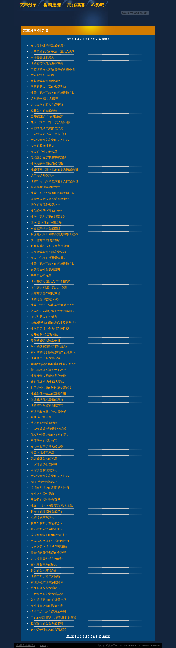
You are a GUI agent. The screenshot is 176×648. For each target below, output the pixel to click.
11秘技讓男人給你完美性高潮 (50, 246)
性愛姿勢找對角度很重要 (47, 63)
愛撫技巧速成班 (41, 417)
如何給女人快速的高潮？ (47, 529)
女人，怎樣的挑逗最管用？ (48, 257)
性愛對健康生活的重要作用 (48, 393)
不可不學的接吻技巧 (44, 440)
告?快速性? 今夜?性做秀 (47, 116)
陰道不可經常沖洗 (42, 452)
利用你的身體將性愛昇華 (47, 511)
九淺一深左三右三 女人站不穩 (50, 122)
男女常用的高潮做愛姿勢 (47, 594)
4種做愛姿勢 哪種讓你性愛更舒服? (53, 322)
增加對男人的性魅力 (44, 316)
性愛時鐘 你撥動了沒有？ (47, 299)
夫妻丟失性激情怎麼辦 (45, 269)
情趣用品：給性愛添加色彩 (48, 611)
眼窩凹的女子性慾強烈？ (47, 523)
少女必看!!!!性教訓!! (43, 145)
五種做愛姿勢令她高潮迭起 (48, 252)
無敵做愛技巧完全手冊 (45, 340)
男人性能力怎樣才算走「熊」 (50, 134)
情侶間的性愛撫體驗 (44, 423)
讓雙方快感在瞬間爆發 (45, 293)
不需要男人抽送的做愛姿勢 (48, 86)
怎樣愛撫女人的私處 (44, 458)
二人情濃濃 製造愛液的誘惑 (49, 428)
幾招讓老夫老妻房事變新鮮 (48, 157)
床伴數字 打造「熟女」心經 (49, 287)
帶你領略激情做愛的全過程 (48, 552)
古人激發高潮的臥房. (44, 564)
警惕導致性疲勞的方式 (45, 187)
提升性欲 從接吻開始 (44, 334)
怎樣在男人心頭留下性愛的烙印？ (53, 311)
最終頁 (106, 38)
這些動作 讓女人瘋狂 (44, 98)
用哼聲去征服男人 (42, 57)
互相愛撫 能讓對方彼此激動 (49, 346)
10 (100, 38)
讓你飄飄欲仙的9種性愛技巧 (49, 535)
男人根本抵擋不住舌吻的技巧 (50, 540)
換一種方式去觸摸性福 (45, 240)
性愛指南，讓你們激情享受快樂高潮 (54, 169)
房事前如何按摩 (41, 275)
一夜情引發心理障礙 (44, 464)
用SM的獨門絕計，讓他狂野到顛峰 (53, 617)
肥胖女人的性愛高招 (44, 110)
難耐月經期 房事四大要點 (47, 381)
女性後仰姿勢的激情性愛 (47, 605)
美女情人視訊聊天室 (25, 645)
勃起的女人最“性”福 (43, 570)
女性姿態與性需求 (42, 493)
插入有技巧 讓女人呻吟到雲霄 (50, 281)
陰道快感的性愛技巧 (44, 470)
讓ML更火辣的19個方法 (46, 222)
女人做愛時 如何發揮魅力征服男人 (53, 352)
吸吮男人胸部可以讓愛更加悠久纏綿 (54, 234)
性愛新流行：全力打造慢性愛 (50, 328)
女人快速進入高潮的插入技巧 (50, 140)
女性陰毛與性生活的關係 (47, 582)
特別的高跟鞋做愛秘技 (45, 204)
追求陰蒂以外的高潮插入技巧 (50, 487)
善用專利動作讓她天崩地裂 (48, 369)
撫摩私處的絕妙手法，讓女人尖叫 (53, 51)
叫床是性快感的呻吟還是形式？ (51, 387)
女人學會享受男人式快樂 (47, 446)
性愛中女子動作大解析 (45, 576)
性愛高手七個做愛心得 (45, 358)
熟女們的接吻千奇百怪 (45, 499)
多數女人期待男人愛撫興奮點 (50, 198)
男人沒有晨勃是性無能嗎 (47, 558)
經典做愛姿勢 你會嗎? (45, 81)
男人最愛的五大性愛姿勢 (47, 104)
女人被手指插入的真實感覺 (48, 629)
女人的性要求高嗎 (42, 75)
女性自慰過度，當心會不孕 (48, 411)
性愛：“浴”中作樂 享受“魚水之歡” (52, 305)
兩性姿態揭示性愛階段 (45, 228)
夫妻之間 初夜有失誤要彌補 (49, 546)
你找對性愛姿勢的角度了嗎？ (50, 434)
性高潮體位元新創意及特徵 (48, 375)
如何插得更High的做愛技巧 (48, 599)
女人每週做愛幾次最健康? (48, 45)
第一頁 (70, 38)
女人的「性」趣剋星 (44, 151)
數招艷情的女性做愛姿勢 (47, 623)
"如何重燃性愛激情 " (44, 481)
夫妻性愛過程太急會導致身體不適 (53, 69)
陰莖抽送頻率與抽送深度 (47, 128)
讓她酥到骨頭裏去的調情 (47, 399)
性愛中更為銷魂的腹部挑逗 (48, 216)
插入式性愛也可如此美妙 (47, 210)
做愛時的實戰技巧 (42, 517)
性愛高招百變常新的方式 (47, 405)
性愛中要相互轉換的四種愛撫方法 (53, 92)
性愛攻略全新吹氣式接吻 (47, 163)
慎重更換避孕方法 (42, 175)
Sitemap (43, 645)
